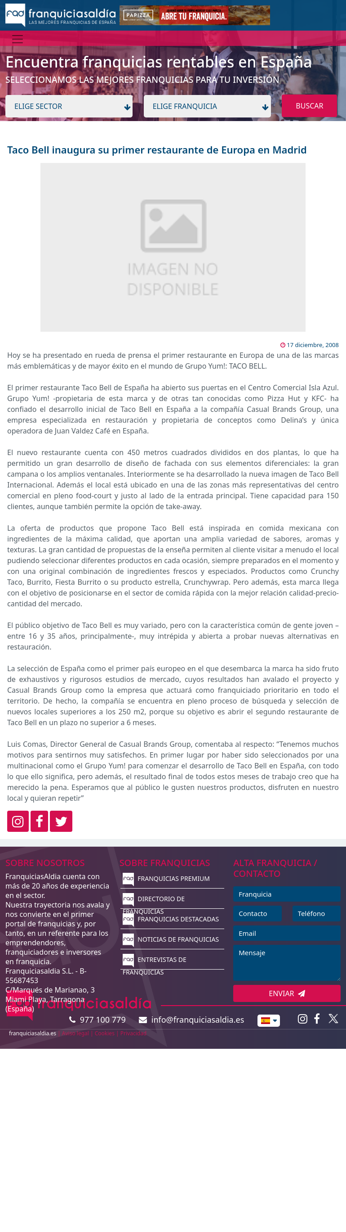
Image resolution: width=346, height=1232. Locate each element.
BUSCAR (309, 106)
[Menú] (17, 39)
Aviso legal (75, 1033)
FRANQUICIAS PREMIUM (166, 878)
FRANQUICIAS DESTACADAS (171, 919)
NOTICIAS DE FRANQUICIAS (171, 939)
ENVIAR (287, 993)
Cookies (105, 1033)
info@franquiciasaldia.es (191, 1019)
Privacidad (133, 1033)
